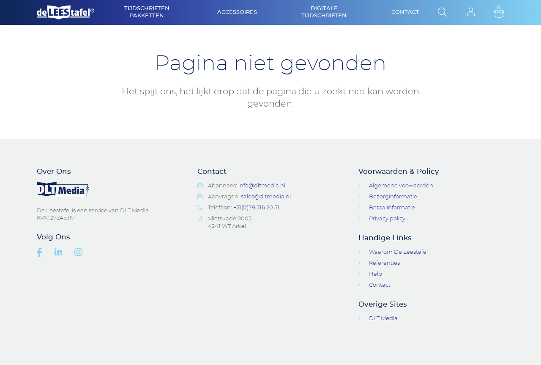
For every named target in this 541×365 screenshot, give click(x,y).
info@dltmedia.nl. (262, 186)
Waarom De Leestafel (398, 252)
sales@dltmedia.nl (266, 197)
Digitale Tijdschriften (324, 12)
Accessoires (237, 12)
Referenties (384, 263)
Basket (499, 12)
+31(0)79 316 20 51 (256, 208)
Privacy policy (387, 219)
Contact (405, 12)
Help (375, 274)
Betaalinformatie (392, 208)
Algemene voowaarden (401, 186)
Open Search (442, 12)
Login (470, 12)
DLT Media (383, 318)
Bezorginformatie (393, 197)
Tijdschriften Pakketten (146, 12)
